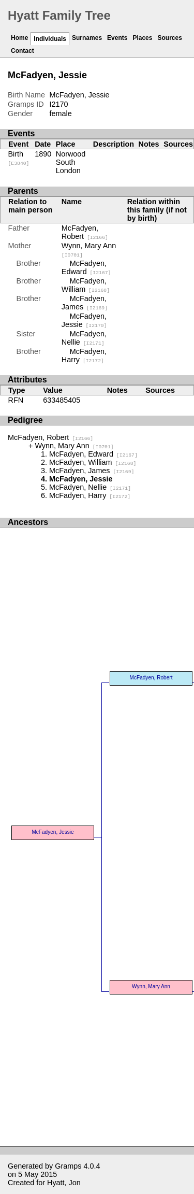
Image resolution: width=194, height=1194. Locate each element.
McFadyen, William (86, 285)
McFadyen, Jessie (84, 320)
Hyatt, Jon (64, 1182)
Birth (18, 158)
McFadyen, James (85, 302)
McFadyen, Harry (84, 355)
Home (19, 37)
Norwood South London (71, 162)
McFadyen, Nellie (84, 338)
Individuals (50, 38)
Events (117, 37)
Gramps (68, 1166)
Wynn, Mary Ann (74, 446)
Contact (22, 50)
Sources (169, 37)
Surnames (87, 37)
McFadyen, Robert (85, 232)
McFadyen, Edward (86, 267)
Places (142, 37)
